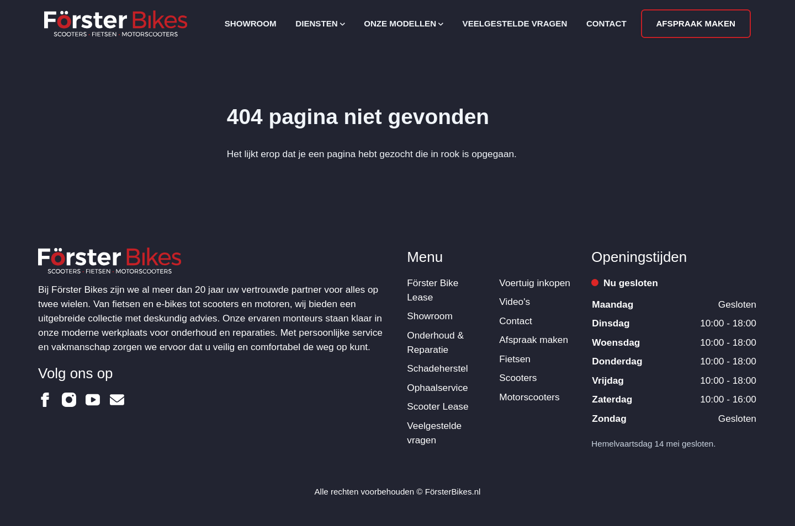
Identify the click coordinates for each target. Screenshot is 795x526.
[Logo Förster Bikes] (115, 23)
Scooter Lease (437, 406)
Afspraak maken (695, 23)
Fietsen (515, 358)
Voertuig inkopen (534, 282)
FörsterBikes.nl (453, 491)
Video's (514, 301)
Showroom (251, 23)
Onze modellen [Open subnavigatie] (403, 23)
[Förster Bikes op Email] (117, 400)
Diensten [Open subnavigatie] (319, 23)
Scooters (518, 377)
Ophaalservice (437, 387)
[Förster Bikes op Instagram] (69, 400)
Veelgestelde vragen (515, 23)
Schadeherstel (437, 368)
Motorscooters (529, 396)
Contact (606, 23)
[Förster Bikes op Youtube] (93, 400)
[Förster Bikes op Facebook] (45, 400)
